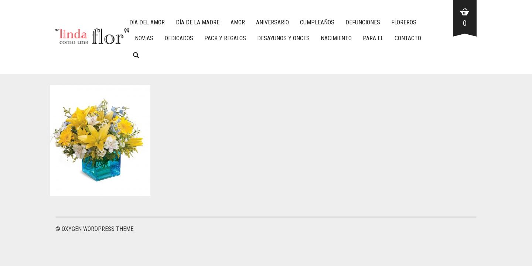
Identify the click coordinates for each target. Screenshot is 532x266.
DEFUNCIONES (362, 22)
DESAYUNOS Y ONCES (283, 38)
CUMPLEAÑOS (317, 22)
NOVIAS (144, 38)
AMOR (238, 22)
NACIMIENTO (336, 38)
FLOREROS (403, 22)
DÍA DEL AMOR (147, 22)
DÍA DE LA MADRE (197, 22)
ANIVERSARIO (272, 22)
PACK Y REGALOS (225, 38)
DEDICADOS (178, 38)
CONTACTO (408, 38)
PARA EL (373, 38)
